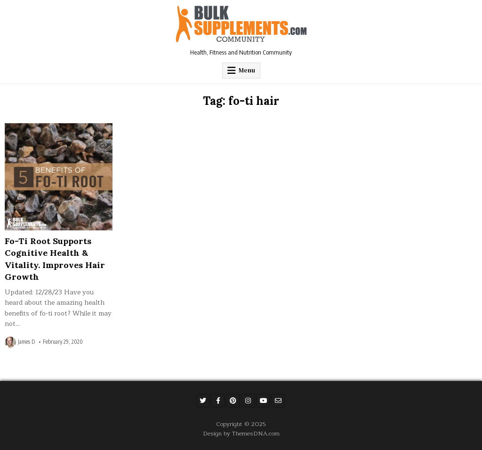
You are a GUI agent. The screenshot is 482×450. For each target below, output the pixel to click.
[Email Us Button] (278, 401)
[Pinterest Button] (233, 401)
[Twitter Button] (203, 401)
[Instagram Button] (248, 401)
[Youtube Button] (263, 401)
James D (26, 342)
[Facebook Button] (218, 401)
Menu (247, 70)
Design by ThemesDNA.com (241, 433)
